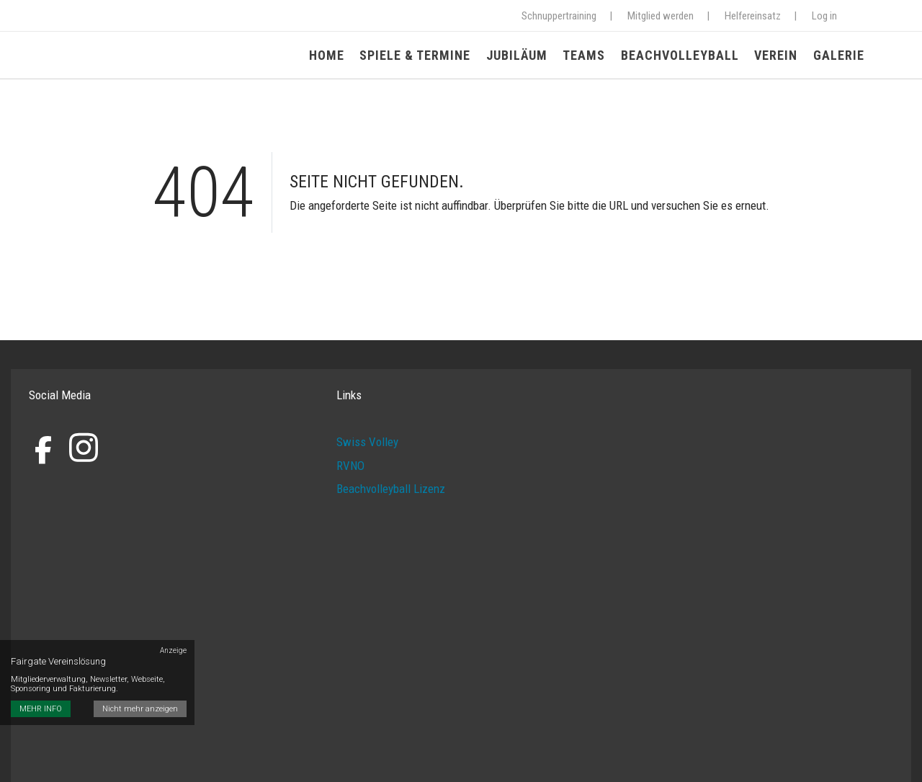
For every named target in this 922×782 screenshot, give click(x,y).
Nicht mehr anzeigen (141, 688)
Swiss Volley (367, 442)
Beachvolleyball (682, 55)
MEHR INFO (40, 688)
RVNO (350, 465)
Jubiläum (521, 55)
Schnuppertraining (559, 15)
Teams (587, 55)
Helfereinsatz (753, 15)
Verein (777, 55)
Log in (824, 15)
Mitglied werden (660, 15)
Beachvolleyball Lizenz (390, 489)
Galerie (838, 55)
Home (333, 55)
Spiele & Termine (420, 55)
